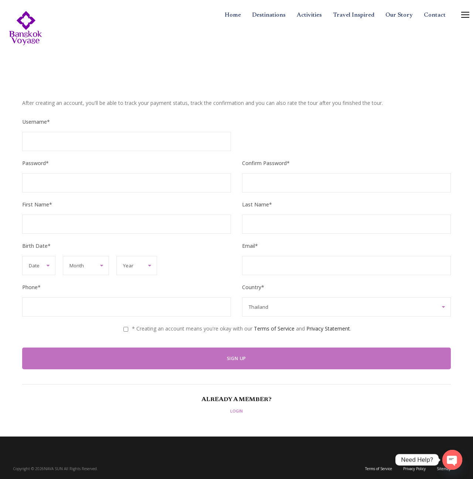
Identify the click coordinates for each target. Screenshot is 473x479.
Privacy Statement (328, 328)
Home (233, 15)
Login (236, 411)
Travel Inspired (353, 15)
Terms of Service (274, 328)
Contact (435, 15)
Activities (309, 15)
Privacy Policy (414, 468)
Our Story (399, 15)
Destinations (269, 15)
